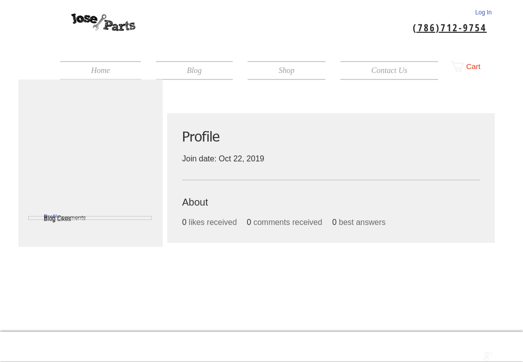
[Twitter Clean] (477, 356)
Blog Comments (65, 217)
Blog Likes (57, 218)
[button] (471, 66)
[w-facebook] (467, 356)
